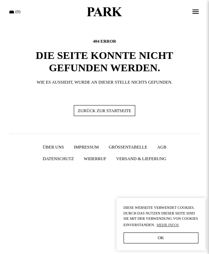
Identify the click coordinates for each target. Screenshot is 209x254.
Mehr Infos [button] (167, 225)
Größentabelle (128, 147)
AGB (161, 147)
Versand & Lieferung (141, 158)
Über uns (53, 147)
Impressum (86, 147)
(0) (14, 11)
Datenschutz (58, 158)
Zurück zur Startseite (104, 110)
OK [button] (161, 237)
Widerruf (95, 158)
